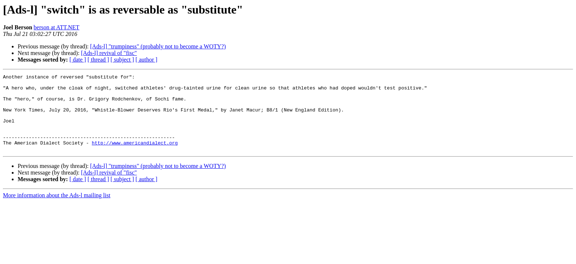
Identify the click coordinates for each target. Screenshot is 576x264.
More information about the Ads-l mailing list (56, 211)
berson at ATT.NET (57, 27)
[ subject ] (122, 59)
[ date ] (77, 59)
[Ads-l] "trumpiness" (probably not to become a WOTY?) (158, 46)
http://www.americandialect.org (135, 157)
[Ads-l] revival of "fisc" (109, 53)
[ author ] (147, 59)
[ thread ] (98, 59)
